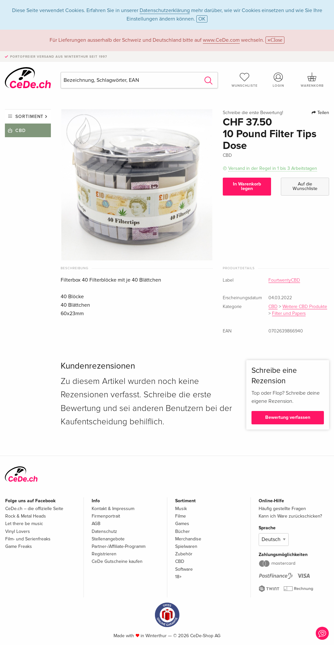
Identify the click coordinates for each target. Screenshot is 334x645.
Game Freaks (18, 546)
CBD (20, 130)
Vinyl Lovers (17, 531)
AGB (96, 523)
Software (184, 569)
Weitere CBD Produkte (304, 306)
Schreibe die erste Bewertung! (253, 112)
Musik (181, 508)
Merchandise (188, 539)
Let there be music (24, 523)
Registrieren (104, 554)
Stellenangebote (108, 539)
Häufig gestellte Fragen (282, 508)
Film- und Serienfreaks (28, 539)
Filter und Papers (289, 313)
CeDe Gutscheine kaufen (117, 561)
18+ (178, 576)
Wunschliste (245, 80)
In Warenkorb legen (247, 186)
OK (201, 19)
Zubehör (183, 554)
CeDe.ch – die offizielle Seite (34, 508)
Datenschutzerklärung (165, 10)
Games (182, 523)
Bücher (182, 531)
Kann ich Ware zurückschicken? (290, 516)
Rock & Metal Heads (25, 516)
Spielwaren (186, 546)
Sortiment (29, 116)
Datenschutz (104, 531)
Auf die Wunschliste (305, 186)
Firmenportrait (106, 516)
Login (278, 80)
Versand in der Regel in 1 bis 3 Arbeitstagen (272, 168)
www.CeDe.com (221, 40)
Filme (180, 516)
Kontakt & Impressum (113, 508)
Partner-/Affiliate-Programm (118, 546)
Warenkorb (312, 80)
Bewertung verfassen (287, 417)
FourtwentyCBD (284, 280)
